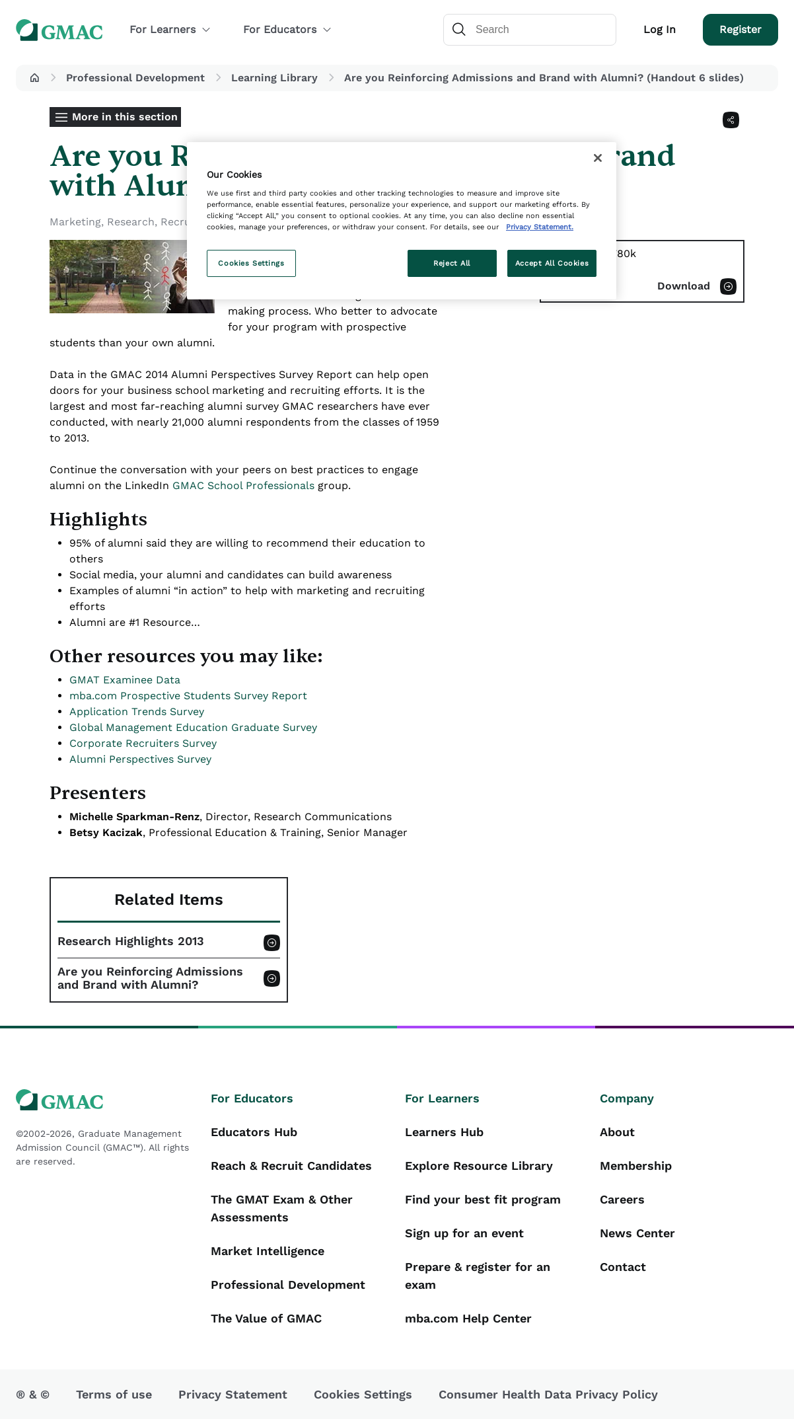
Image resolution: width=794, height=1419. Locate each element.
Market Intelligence (267, 1251)
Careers (622, 1199)
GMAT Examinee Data (124, 679)
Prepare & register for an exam (477, 1275)
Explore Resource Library (479, 1165)
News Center (637, 1233)
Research (131, 221)
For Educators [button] (287, 29)
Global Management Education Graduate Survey (193, 727)
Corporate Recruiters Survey (143, 743)
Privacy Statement (232, 1394)
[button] (34, 78)
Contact (623, 1267)
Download (683, 286)
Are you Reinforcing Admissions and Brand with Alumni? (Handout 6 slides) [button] (544, 77)
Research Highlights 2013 (130, 941)
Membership (636, 1165)
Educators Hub (254, 1132)
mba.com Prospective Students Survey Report (188, 695)
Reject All (451, 263)
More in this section (125, 116)
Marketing (75, 221)
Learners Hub (444, 1132)
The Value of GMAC (266, 1318)
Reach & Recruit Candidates (291, 1165)
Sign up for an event (464, 1233)
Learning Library (274, 77)
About (617, 1132)
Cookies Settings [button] (363, 1394)
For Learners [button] (170, 29)
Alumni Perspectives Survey (140, 759)
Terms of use (114, 1394)
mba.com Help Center (468, 1318)
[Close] (597, 158)
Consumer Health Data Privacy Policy (548, 1394)
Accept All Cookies (552, 263)
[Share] (731, 120)
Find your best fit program (483, 1199)
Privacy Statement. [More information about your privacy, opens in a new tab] (539, 226)
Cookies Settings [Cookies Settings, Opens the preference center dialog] (251, 263)
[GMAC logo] (105, 1100)
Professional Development (135, 77)
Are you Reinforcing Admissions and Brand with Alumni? (150, 978)
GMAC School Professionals (243, 485)
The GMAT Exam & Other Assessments (282, 1208)
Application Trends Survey (136, 711)
